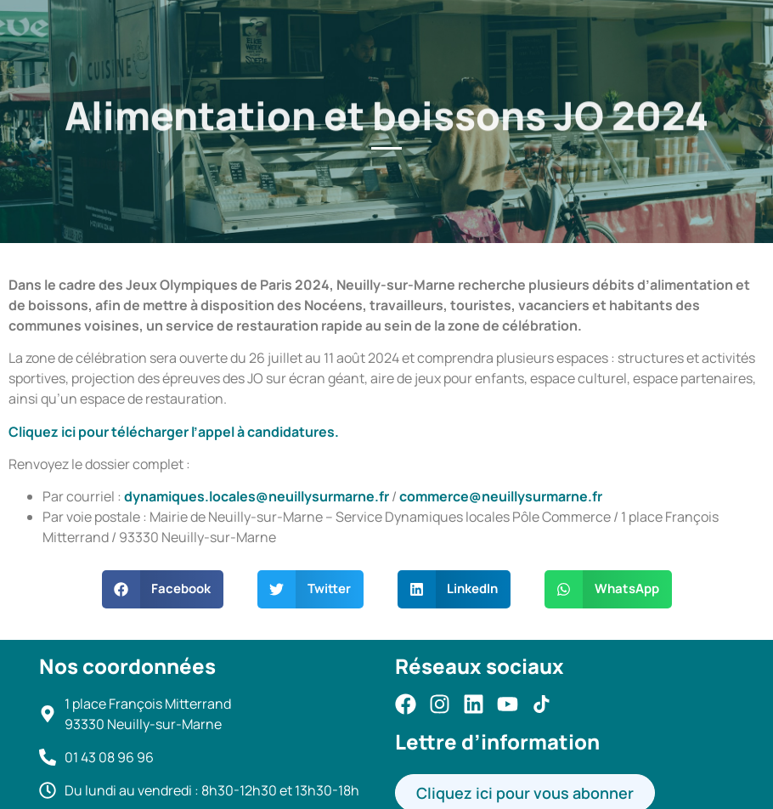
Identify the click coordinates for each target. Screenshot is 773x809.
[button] (163, 589)
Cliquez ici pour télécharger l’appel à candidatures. (173, 431)
